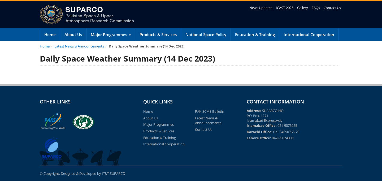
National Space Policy (205, 34)
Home (50, 34)
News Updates (260, 7)
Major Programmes (111, 34)
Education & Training (255, 34)
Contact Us (332, 7)
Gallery (302, 7)
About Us (73, 34)
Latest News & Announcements (79, 46)
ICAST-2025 (284, 7)
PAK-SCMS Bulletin (209, 111)
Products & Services (158, 34)
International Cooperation (309, 34)
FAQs (316, 7)
